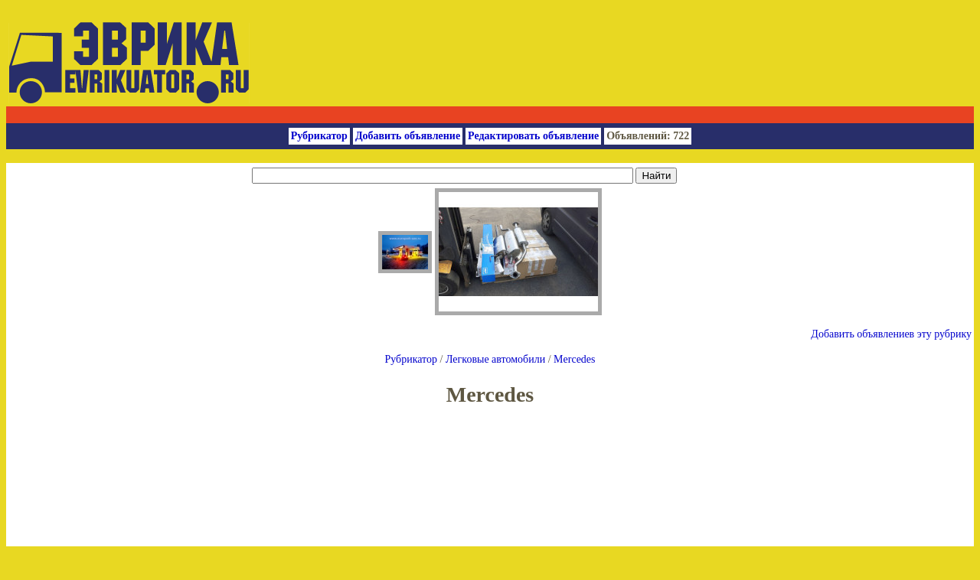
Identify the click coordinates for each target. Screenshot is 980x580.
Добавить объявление (407, 136)
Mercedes (574, 359)
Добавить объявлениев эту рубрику (891, 334)
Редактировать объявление (533, 136)
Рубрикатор (319, 136)
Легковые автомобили (495, 359)
